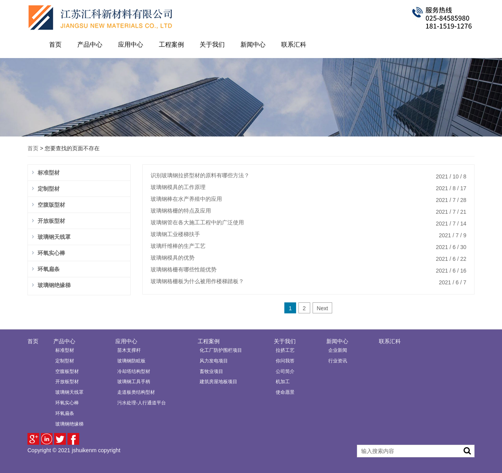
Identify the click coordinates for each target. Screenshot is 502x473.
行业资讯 (337, 361)
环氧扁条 (49, 269)
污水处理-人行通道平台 (141, 403)
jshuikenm (84, 450)
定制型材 (49, 189)
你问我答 (285, 361)
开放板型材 (51, 221)
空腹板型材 (67, 371)
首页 (55, 44)
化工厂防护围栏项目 (221, 350)
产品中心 (89, 44)
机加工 (283, 381)
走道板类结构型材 (136, 392)
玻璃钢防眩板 (131, 361)
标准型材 (49, 172)
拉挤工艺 (285, 350)
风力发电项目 (214, 361)
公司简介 (285, 371)
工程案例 (171, 44)
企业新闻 (337, 350)
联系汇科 (293, 44)
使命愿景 (285, 392)
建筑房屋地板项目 (218, 381)
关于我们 (212, 44)
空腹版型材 (51, 205)
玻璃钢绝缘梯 (54, 285)
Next (322, 308)
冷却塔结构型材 (133, 371)
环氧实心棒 (51, 253)
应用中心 (130, 44)
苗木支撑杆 (129, 350)
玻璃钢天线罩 (54, 237)
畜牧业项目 (211, 371)
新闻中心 (253, 44)
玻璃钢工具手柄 (133, 381)
